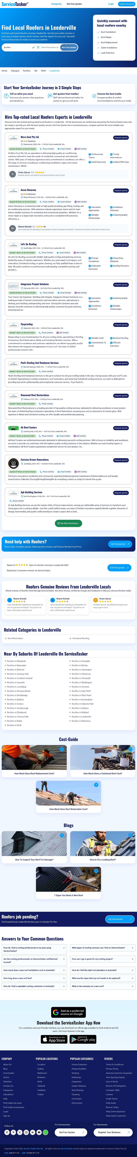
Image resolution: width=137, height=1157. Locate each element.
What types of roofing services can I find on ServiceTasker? (98, 948)
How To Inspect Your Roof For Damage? (34, 859)
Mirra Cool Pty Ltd (30, 137)
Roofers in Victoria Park (17, 716)
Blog (5, 1069)
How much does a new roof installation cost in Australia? (29, 970)
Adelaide (41, 1086)
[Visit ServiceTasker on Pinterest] (13, 1132)
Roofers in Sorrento (80, 687)
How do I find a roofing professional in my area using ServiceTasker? (27, 949)
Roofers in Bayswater (16, 665)
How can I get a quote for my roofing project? (92, 959)
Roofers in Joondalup (16, 687)
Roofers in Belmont (15, 669)
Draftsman (76, 1077)
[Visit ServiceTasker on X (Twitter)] (19, 1132)
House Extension (79, 1064)
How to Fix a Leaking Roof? (103, 859)
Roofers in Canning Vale (18, 674)
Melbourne (42, 1073)
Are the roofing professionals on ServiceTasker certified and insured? (30, 960)
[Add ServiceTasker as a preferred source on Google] (68, 1012)
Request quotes (121, 138)
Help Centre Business (115, 1111)
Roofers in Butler (14, 721)
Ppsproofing (27, 324)
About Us (7, 1064)
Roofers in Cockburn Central (19, 678)
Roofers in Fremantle (81, 678)
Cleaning (75, 1094)
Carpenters (76, 1081)
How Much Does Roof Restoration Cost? (69, 809)
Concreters (77, 1099)
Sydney (40, 1069)
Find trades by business (13, 1107)
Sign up (6, 1116)
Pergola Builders (79, 1069)
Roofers (27, 71)
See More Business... (68, 523)
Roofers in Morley (80, 665)
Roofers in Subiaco (80, 708)
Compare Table (112, 1090)
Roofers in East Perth (81, 691)
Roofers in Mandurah (16, 661)
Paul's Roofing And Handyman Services (40, 362)
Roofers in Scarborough (17, 708)
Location (41, 1064)
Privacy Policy (112, 1069)
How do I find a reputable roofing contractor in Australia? (28, 986)
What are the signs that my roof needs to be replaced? (96, 978)
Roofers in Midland (80, 712)
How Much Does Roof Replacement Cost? (34, 773)
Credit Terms (111, 1099)
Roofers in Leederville (81, 716)
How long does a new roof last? (17, 978)
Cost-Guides (8, 1073)
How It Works (112, 1081)
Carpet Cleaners (79, 1086)
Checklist (7, 1081)
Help (5, 1099)
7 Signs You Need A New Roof (68, 895)
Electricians (77, 1103)
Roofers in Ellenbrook (16, 712)
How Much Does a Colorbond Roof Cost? (102, 773)
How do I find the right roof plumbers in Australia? (94, 970)
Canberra (41, 1090)
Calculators (8, 1094)
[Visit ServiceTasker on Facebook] (7, 1132)
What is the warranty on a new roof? (88, 986)
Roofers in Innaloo (15, 704)
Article (6, 1077)
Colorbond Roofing (80, 638)
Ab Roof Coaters (29, 427)
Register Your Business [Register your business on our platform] (114, 1132)
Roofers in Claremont (81, 674)
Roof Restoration (15, 638)
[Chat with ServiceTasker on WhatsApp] (45, 1132)
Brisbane (41, 1077)
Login (111, 4)
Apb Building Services (31, 492)
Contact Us (8, 1086)
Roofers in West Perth (81, 695)
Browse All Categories (116, 1086)
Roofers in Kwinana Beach (18, 691)
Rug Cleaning (77, 1090)
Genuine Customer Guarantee (119, 1073)
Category (15, 71)
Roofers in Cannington (82, 669)
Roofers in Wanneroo (81, 721)
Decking (75, 1073)
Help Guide (111, 1103)
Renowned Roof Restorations (35, 395)
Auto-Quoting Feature (115, 1077)
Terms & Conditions (115, 1064)
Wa (35, 71)
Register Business (126, 4)
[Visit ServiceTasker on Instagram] (26, 1132)
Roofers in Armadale (81, 661)
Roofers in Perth (14, 725)
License (109, 1094)
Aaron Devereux (28, 189)
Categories (8, 1090)
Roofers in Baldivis (15, 699)
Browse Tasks (112, 1107)
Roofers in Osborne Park (83, 704)
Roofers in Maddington (82, 682)
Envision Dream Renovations (35, 459)
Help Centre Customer (116, 1116)
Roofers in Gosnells (16, 682)
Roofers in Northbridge (17, 695)
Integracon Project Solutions (35, 284)
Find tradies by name (12, 1103)
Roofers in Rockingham (82, 699)
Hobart (40, 1094)
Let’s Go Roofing (29, 244)
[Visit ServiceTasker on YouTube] (39, 1132)
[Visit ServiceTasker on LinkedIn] (32, 1132)
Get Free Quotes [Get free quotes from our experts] (71, 1132)
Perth (43, 71)
